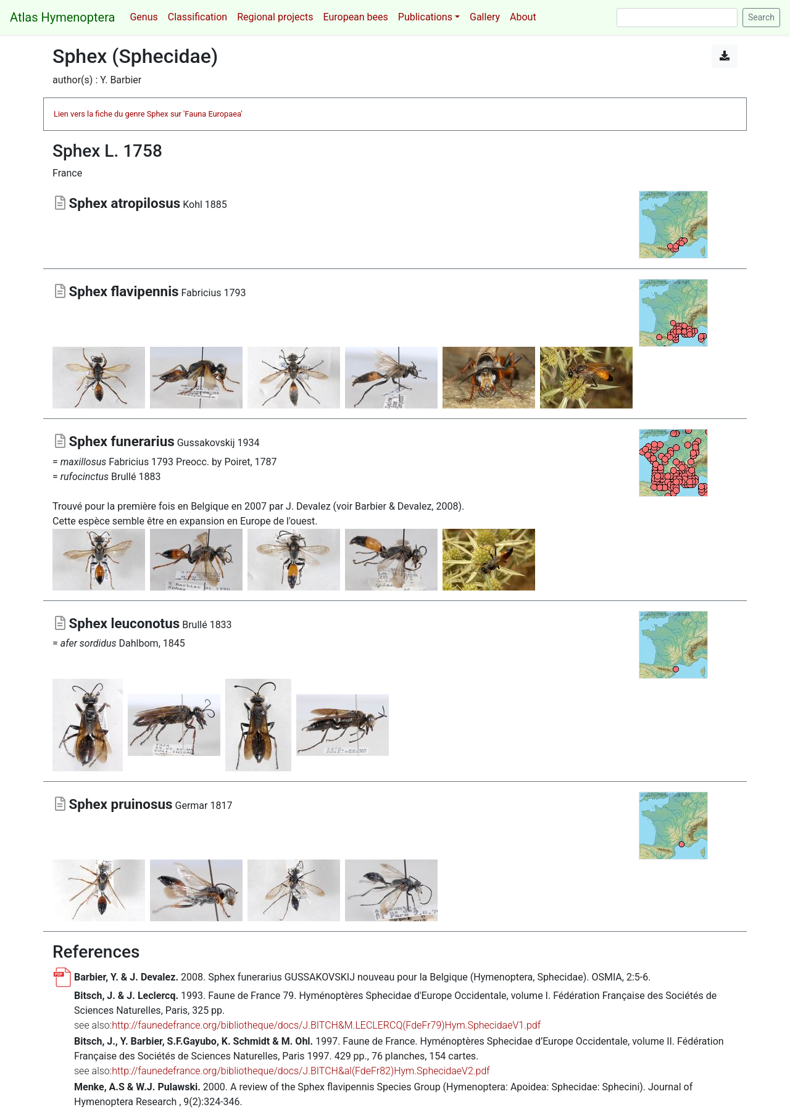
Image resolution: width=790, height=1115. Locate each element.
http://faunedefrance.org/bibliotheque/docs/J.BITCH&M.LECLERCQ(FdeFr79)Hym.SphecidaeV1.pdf (326, 1025)
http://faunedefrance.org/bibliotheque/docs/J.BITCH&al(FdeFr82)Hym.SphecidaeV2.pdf (301, 1071)
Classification (197, 17)
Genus (143, 17)
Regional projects (275, 17)
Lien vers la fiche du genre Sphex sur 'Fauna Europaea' (148, 113)
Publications (425, 17)
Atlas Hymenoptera (62, 17)
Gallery (485, 17)
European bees (355, 17)
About (523, 17)
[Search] (677, 17)
